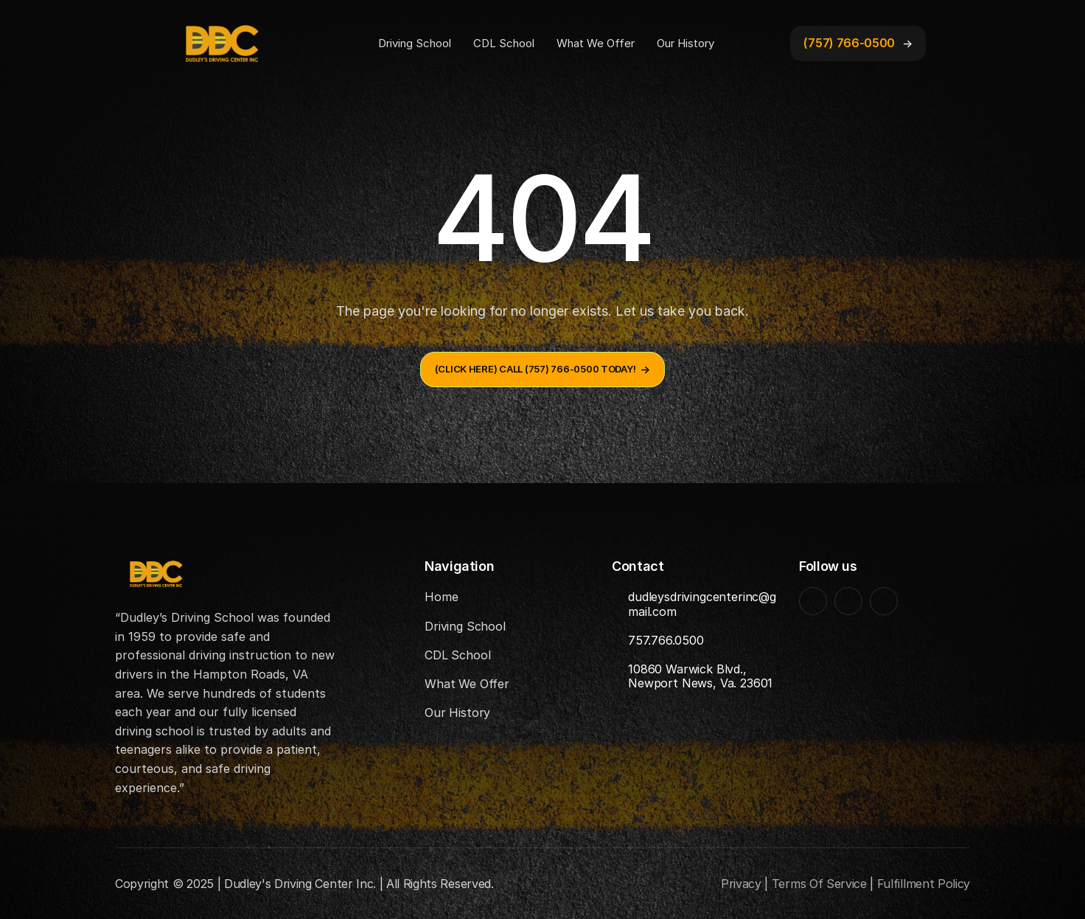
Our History (685, 43)
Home (441, 596)
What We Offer (596, 43)
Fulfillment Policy (923, 883)
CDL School (503, 43)
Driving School (414, 43)
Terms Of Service (819, 883)
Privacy (741, 883)
